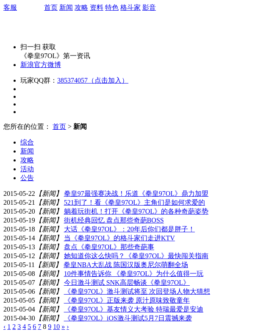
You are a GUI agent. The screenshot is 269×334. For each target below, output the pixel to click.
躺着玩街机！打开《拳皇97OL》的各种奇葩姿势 (136, 211)
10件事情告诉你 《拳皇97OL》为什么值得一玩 (133, 273)
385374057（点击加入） (92, 80)
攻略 (81, 7)
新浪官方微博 (40, 64)
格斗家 (130, 7)
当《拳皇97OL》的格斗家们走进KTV (119, 238)
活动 (27, 169)
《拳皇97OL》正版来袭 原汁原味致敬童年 (127, 300)
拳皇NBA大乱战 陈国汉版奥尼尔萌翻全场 (126, 264)
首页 (51, 7)
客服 (10, 7)
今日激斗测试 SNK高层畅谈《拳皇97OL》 (127, 282)
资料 (96, 7)
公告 (27, 177)
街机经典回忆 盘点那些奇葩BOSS (114, 220)
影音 (149, 7)
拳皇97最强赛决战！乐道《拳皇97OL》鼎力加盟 (136, 193)
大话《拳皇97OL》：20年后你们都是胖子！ (129, 229)
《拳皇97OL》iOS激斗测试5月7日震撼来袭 (128, 318)
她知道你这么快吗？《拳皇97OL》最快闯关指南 (136, 255)
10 (56, 326)
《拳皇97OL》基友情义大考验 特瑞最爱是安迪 (133, 309)
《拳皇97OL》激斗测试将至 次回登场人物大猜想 (137, 291)
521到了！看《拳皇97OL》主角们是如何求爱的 (134, 202)
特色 (112, 7)
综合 (27, 142)
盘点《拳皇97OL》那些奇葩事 (109, 246)
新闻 (66, 7)
